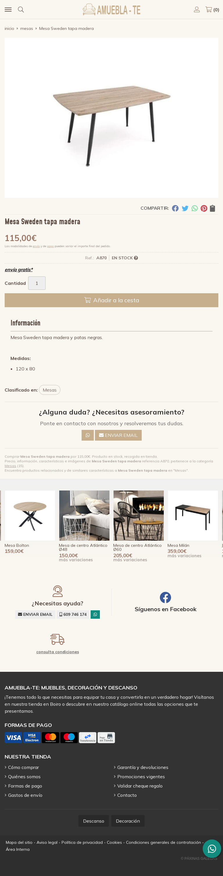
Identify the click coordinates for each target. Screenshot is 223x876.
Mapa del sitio (19, 842)
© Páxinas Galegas (199, 859)
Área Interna (18, 849)
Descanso (93, 821)
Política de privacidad (82, 842)
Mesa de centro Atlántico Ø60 (137, 547)
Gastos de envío (25, 795)
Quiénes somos (24, 776)
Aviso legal (47, 842)
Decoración (128, 821)
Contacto (127, 795)
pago (50, 246)
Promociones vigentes (141, 776)
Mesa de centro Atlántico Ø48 (83, 547)
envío (36, 246)
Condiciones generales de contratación (163, 842)
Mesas (10, 466)
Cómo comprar (23, 767)
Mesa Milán (178, 545)
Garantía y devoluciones (142, 767)
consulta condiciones (57, 651)
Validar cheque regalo (140, 786)
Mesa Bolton (17, 545)
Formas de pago (25, 786)
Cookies (114, 842)
